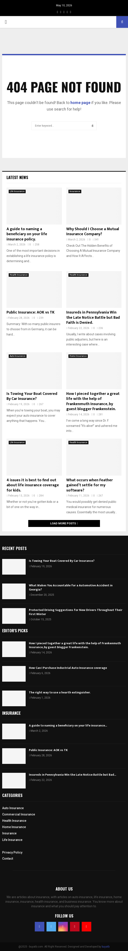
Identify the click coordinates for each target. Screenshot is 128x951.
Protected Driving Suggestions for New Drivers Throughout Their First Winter (75, 611)
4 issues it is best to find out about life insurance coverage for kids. (33, 485)
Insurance (75, 191)
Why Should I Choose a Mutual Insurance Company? (92, 231)
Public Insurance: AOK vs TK (31, 312)
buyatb (106, 946)
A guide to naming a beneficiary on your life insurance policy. (27, 234)
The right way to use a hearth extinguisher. (59, 692)
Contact (7, 858)
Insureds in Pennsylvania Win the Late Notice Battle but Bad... (72, 774)
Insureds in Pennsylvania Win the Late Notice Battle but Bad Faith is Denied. (93, 317)
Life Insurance (17, 191)
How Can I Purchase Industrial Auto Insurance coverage (68, 667)
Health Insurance (19, 275)
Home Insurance (78, 356)
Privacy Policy (12, 852)
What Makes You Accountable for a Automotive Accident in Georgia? (71, 587)
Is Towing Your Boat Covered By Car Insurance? (32, 396)
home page (80, 102)
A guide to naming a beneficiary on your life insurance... (68, 725)
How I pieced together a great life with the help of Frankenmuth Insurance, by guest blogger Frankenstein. (93, 401)
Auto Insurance (17, 356)
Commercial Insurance (18, 814)
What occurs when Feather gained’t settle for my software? (89, 485)
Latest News (17, 177)
